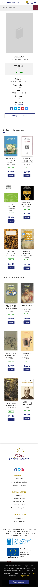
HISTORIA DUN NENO (27, 354)
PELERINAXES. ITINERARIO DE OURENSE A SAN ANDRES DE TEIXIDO (11, 307)
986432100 (19, 479)
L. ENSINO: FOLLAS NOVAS (27, 160)
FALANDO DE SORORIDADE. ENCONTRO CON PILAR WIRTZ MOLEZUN (11, 160)
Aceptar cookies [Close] (19, 582)
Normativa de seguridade (19, 508)
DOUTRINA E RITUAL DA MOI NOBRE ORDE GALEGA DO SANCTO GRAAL (27, 203)
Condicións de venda (19, 498)
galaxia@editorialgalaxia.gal (19, 482)
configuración (24, 576)
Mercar (11, 175)
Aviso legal (19, 495)
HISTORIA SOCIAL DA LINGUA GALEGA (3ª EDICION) (11, 252)
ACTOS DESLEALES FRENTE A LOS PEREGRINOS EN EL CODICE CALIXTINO (11, 205)
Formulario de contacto (19, 485)
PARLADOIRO (27, 306)
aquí (34, 573)
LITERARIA (19, 104)
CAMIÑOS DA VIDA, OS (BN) (27, 403)
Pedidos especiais (19, 521)
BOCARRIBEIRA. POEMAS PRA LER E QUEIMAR (10, 404)
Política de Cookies (19, 505)
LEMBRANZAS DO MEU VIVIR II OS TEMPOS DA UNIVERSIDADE (11, 354)
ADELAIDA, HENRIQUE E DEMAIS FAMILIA (27, 253)
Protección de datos (19, 501)
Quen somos (19, 518)
